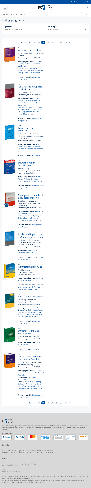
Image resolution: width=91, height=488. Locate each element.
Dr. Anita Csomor (27, 280)
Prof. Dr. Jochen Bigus (33, 384)
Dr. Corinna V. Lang (36, 310)
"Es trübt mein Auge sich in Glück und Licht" (30, 88)
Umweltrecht (32, 289)
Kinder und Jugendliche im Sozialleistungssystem (31, 235)
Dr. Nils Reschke (28, 101)
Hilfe (3, 463)
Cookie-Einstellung (8, 467)
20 (52, 42)
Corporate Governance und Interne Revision (30, 358)
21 (57, 42)
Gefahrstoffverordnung (30, 266)
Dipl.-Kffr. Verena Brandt (26, 386)
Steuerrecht (36, 349)
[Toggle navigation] (5, 8)
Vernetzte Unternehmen (30, 50)
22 (61, 42)
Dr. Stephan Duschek (31, 73)
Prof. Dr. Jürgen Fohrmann (27, 112)
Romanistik (36, 155)
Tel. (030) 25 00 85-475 (29, 465)
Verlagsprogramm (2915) (24, 29)
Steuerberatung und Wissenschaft (28, 332)
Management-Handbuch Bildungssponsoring (31, 196)
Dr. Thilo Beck (29, 70)
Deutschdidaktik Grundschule (26, 164)
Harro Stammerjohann (35, 149)
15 (30, 42)
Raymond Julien (31, 146)
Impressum (5, 473)
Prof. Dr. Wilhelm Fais (31, 314)
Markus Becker (33, 312)
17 (39, 42)
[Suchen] (43, 14)
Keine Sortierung (67, 29)
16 (34, 42)
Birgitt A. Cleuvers (33, 220)
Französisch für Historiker (26, 129)
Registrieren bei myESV (80, 2)
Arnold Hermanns (24, 214)
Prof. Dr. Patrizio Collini (34, 110)
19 (48, 42)
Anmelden (70, 2)
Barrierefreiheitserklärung (10, 471)
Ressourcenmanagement (31, 296)
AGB (3, 469)
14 (25, 42)
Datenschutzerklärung (9, 465)
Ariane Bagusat (38, 211)
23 (66, 42)
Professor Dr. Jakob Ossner (33, 181)
